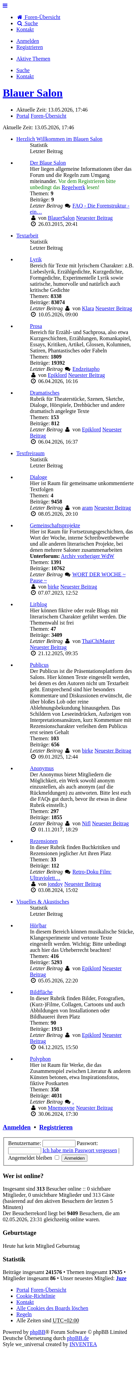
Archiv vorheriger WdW (87, 556)
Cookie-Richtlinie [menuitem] (35, 1296)
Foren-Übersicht (48, 1290)
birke (53, 587)
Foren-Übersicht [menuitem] (38, 17)
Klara (88, 308)
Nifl (86, 823)
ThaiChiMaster (98, 641)
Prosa (36, 326)
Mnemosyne (61, 1108)
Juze (121, 1278)
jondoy (55, 884)
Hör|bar (38, 925)
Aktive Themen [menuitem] (33, 59)
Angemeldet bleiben (33, 1158)
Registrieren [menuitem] (29, 47)
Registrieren (55, 1127)
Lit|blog (38, 604)
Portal (22, 116)
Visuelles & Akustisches (42, 902)
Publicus (39, 665)
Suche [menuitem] (27, 23)
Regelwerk (73, 187)
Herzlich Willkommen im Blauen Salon (59, 139)
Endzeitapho (86, 369)
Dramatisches (44, 393)
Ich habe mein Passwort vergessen (79, 1150)
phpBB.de (78, 1338)
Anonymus (42, 768)
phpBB (37, 1332)
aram (87, 508)
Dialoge (38, 477)
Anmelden (17, 1127)
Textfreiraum (30, 453)
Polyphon (40, 1059)
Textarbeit (27, 235)
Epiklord (57, 375)
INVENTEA (83, 1344)
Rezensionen (44, 841)
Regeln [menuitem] (24, 1314)
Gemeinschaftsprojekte (55, 525)
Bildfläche (41, 992)
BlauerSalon (61, 218)
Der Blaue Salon (48, 163)
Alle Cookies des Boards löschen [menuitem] (52, 1308)
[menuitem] (25, 29)
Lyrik (36, 259)
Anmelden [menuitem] (27, 41)
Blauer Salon (33, 93)
